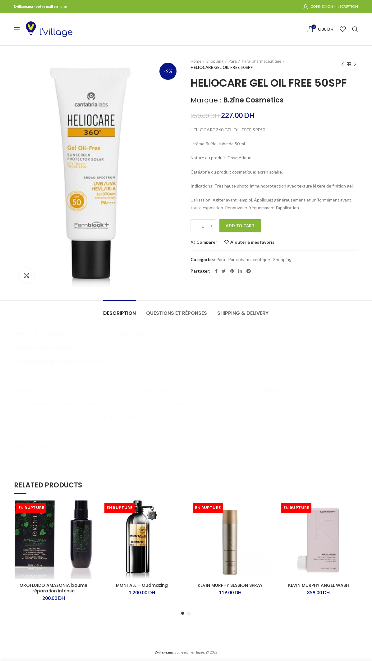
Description (119, 313)
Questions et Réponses (176, 313)
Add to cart (240, 225)
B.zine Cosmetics (253, 100)
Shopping (214, 61)
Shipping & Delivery (243, 313)
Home (196, 61)
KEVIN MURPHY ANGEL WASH (318, 585)
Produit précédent (342, 64)
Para (232, 61)
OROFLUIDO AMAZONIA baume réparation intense (53, 588)
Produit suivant (355, 64)
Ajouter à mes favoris (252, 242)
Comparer (206, 242)
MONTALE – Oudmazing (142, 585)
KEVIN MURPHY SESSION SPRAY (230, 585)
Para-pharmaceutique (261, 61)
